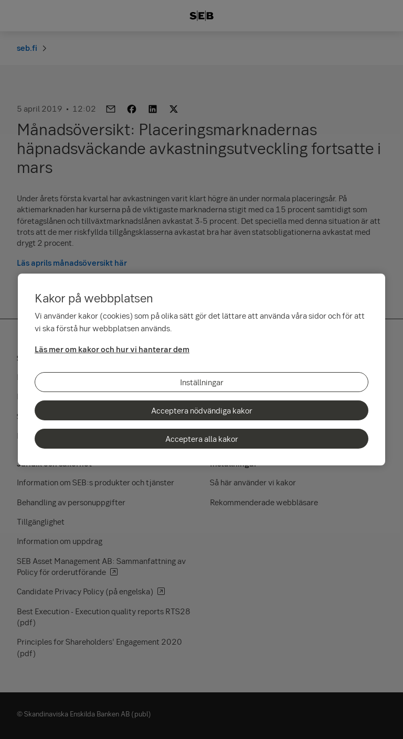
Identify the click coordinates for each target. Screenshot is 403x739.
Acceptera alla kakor (201, 438)
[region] (201, 369)
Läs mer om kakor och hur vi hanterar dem (112, 349)
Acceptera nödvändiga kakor (201, 410)
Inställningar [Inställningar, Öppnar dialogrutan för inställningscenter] (202, 382)
